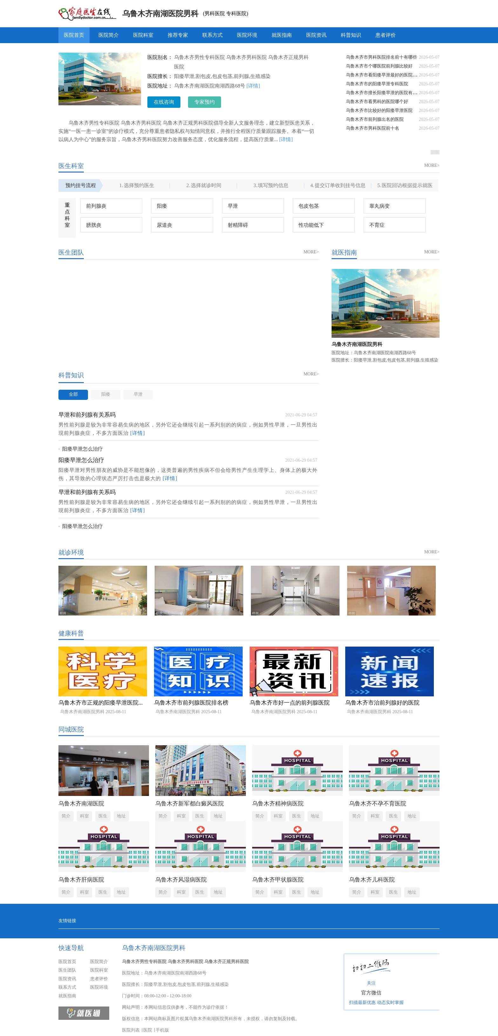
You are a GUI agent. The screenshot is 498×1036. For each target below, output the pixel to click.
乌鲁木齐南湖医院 (81, 803)
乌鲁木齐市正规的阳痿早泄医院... (100, 703)
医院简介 (108, 35)
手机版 (162, 1030)
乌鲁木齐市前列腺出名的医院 (375, 119)
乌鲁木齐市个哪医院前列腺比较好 (379, 66)
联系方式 (212, 35)
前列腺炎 (96, 206)
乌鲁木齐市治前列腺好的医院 (382, 703)
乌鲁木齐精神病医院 (278, 803)
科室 (84, 816)
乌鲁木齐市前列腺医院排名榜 (191, 703)
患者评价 (385, 35)
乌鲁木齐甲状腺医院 (278, 879)
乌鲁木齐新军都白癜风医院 (189, 803)
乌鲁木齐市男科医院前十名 (372, 128)
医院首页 (74, 35)
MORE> (432, 165)
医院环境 (247, 35)
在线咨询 (164, 102)
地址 (121, 816)
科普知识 (351, 35)
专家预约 (204, 102)
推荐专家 (178, 35)
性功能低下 (311, 225)
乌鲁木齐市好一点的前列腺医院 (290, 703)
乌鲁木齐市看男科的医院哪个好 (377, 101)
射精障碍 (238, 225)
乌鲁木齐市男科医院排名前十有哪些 (381, 57)
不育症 (377, 225)
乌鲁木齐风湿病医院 (181, 879)
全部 (73, 394)
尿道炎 (164, 225)
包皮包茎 (309, 206)
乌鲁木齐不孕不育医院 (377, 803)
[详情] (253, 85)
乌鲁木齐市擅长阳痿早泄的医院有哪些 (383, 92)
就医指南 (282, 35)
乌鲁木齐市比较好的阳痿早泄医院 (379, 110)
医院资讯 (316, 35)
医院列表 (131, 1030)
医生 (102, 816)
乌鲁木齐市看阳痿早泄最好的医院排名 (383, 75)
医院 (147, 1030)
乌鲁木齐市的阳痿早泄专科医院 (377, 83)
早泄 (233, 206)
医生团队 (67, 970)
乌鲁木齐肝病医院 (81, 879)
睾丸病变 (379, 206)
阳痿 (162, 206)
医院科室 (143, 35)
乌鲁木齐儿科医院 (372, 879)
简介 (66, 816)
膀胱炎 (93, 225)
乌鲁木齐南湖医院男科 (160, 14)
